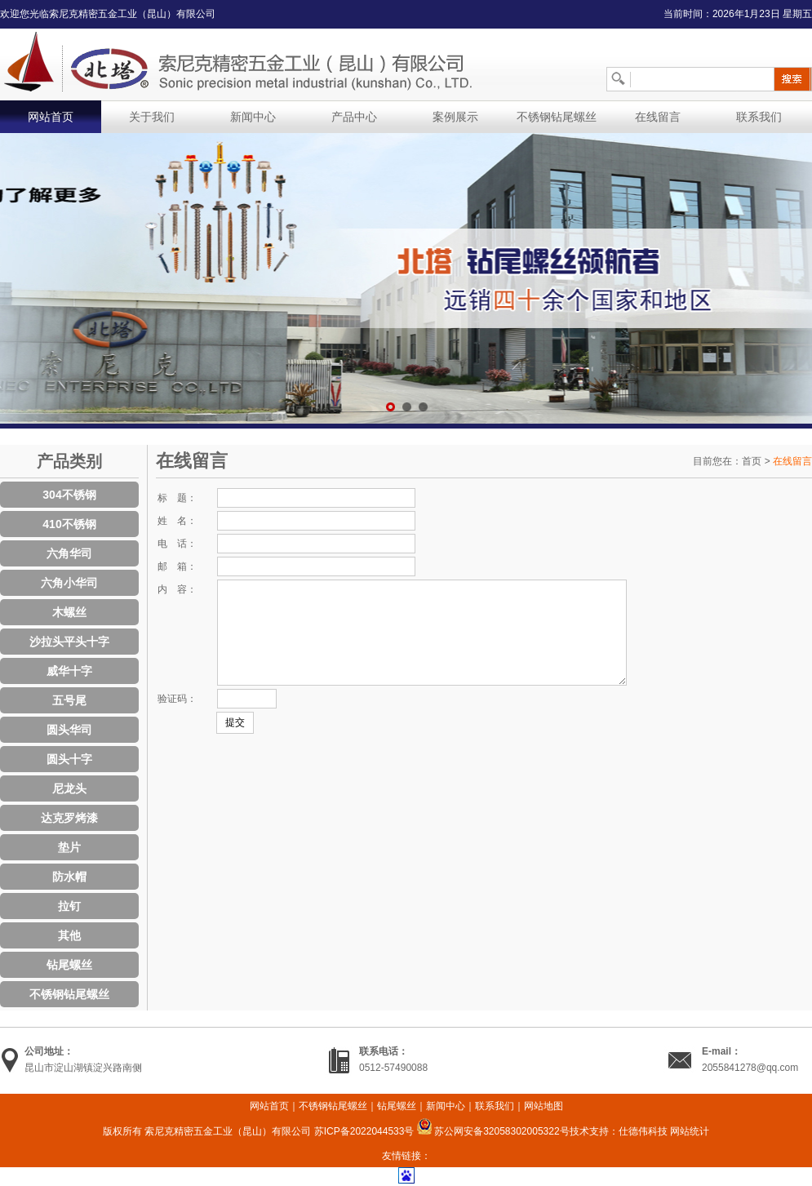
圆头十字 (69, 759)
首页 (751, 461)
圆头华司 (69, 729)
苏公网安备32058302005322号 (493, 1131)
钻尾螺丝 (69, 964)
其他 (69, 935)
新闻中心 (253, 116)
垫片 (69, 847)
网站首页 (50, 116)
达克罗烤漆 (69, 817)
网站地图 (543, 1106)
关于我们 (152, 116)
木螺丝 (69, 612)
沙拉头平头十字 (69, 641)
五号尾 (69, 700)
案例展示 (455, 116)
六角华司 (69, 553)
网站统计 (689, 1131)
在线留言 (658, 116)
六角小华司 (69, 582)
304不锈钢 (68, 494)
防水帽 (69, 876)
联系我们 (759, 116)
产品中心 (354, 116)
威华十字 (69, 670)
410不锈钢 (68, 524)
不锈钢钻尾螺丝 (557, 116)
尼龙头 (69, 788)
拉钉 (69, 906)
